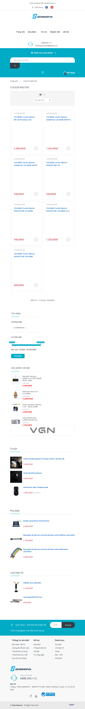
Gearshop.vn (17, 705)
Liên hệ (66, 32)
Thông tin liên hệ (40, 648)
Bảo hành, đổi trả (18, 644)
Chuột (57, 651)
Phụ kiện (58, 644)
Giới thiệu (37, 644)
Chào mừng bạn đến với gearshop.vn (42, 3)
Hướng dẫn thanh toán (20, 648)
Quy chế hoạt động (19, 658)
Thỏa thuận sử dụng (19, 651)
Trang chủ (20, 32)
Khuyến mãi (55, 32)
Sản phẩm (32, 32)
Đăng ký (68, 625)
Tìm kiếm (18, 356)
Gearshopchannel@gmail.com (46, 45)
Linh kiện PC (59, 648)
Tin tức (44, 32)
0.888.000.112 (46, 43)
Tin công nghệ (39, 655)
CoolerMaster (19, 327)
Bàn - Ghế (59, 655)
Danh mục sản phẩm (42, 52)
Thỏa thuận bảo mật (19, 655)
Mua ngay (36, 148)
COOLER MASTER (19, 113)
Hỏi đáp (36, 651)
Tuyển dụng (37, 7)
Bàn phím (58, 658)
